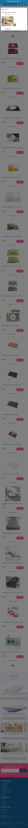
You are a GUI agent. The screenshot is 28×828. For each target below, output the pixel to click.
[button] (20, 4)
